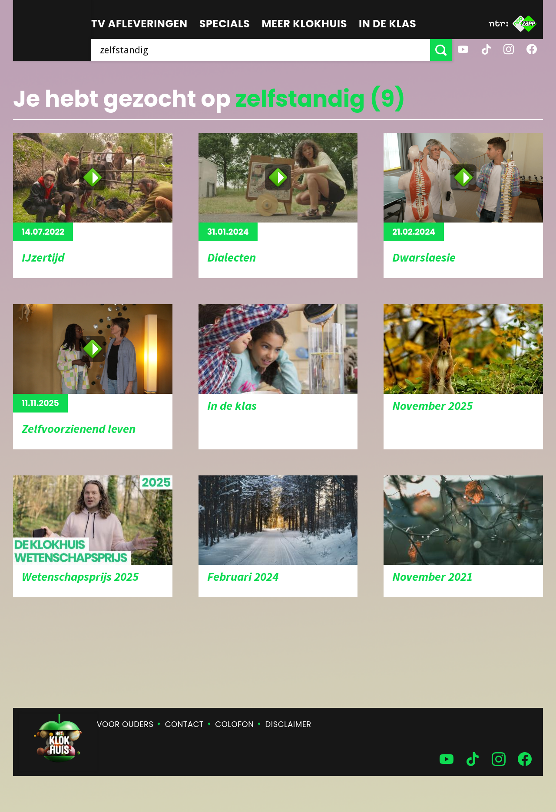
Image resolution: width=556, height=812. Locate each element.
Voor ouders (125, 724)
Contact (184, 724)
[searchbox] (260, 50)
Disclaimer (288, 724)
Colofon (234, 724)
